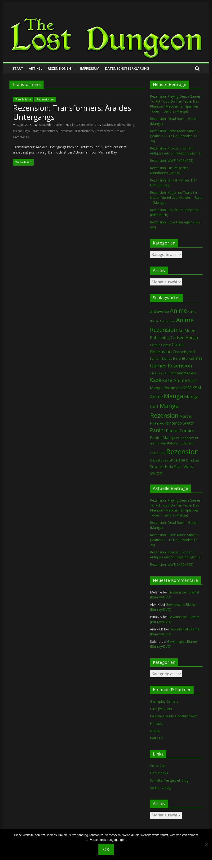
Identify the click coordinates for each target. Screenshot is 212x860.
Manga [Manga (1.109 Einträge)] (173, 396)
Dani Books (159, 773)
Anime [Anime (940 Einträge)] (178, 310)
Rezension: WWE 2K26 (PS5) (171, 160)
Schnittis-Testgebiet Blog (169, 780)
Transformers (84, 131)
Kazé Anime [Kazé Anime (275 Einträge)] (174, 380)
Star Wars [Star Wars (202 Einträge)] (183, 466)
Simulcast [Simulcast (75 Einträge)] (192, 460)
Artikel (35, 68)
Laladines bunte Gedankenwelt (173, 716)
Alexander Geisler (51, 125)
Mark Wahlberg (124, 125)
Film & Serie (23, 99)
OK (106, 849)
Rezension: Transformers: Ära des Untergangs (72, 112)
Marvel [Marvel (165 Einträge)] (185, 416)
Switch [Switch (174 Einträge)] (156, 473)
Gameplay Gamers (164, 701)
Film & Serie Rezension (85, 125)
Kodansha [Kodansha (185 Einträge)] (172, 387)
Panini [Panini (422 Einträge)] (157, 430)
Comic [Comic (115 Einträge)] (166, 345)
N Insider (157, 723)
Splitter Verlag (160, 787)
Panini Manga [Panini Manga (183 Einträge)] (162, 437)
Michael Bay (21, 131)
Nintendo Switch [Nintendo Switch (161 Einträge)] (179, 423)
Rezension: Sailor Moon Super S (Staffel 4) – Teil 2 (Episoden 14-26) (174, 136)
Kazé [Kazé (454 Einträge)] (155, 379)
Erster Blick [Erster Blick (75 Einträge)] (180, 359)
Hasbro (107, 125)
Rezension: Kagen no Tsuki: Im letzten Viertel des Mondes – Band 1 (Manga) (176, 197)
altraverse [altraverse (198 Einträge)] (159, 311)
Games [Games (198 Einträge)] (196, 358)
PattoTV (156, 738)
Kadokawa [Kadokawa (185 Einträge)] (186, 373)
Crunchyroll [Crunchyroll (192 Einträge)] (184, 351)
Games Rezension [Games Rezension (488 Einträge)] (171, 365)
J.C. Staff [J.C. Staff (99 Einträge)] (169, 373)
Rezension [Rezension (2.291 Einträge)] (182, 451)
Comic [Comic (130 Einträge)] (155, 344)
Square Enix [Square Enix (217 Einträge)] (161, 466)
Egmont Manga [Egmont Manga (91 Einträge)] (161, 358)
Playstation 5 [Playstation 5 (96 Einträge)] (170, 443)
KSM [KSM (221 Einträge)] (187, 387)
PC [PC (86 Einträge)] (178, 438)
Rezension (66, 131)
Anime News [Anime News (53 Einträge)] (167, 321)
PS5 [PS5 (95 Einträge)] (162, 453)
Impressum (89, 68)
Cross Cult (158, 765)
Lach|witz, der (161, 708)
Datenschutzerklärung (127, 68)
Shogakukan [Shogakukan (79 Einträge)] (159, 460)
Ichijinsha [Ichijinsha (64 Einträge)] (156, 373)
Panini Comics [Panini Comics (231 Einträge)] (180, 430)
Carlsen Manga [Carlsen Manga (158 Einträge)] (184, 337)
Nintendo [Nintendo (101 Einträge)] (157, 423)
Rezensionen (59, 68)
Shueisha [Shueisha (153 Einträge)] (177, 460)
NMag (154, 731)
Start (17, 68)
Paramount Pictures (44, 131)
